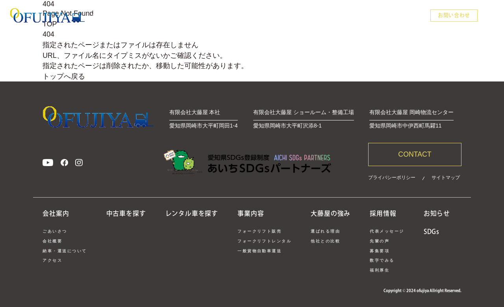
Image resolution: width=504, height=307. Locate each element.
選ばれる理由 (325, 231)
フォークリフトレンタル (264, 241)
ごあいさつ (55, 231)
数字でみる (382, 260)
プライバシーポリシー (391, 177)
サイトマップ (446, 177)
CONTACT (414, 154)
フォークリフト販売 (259, 231)
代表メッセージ (387, 231)
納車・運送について (65, 251)
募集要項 (379, 251)
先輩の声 (379, 241)
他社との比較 (325, 241)
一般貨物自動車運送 (259, 251)
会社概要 (52, 241)
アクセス (52, 260)
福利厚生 (379, 270)
